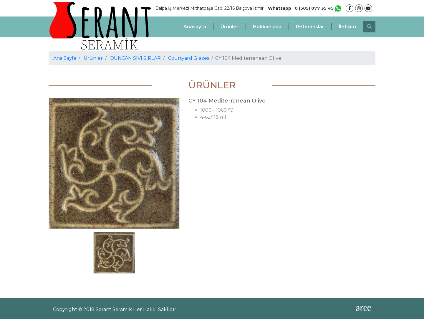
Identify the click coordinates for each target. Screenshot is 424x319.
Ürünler (229, 26)
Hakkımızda (267, 26)
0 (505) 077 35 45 (318, 8)
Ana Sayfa (64, 58)
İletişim (347, 26)
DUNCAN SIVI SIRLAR (135, 58)
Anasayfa (194, 26)
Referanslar (310, 26)
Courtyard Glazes (188, 58)
